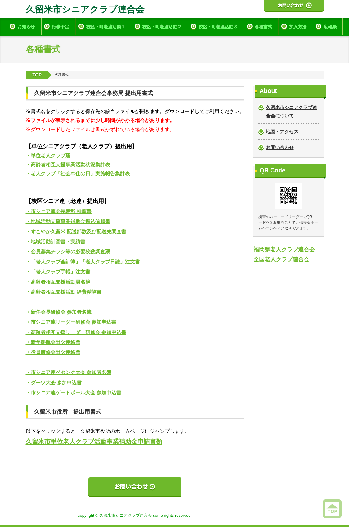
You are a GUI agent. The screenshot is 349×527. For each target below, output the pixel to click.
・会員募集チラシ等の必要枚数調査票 (68, 251)
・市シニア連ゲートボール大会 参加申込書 (73, 392)
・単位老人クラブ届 (48, 155)
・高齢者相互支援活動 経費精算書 (63, 292)
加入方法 (297, 26)
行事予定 (60, 26)
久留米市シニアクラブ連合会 (85, 9)
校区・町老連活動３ (218, 26)
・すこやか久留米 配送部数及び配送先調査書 (76, 231)
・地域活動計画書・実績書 (55, 241)
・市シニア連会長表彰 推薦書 (59, 211)
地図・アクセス (282, 131)
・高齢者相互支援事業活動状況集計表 (68, 164)
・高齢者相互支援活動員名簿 (58, 282)
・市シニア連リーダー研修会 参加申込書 (71, 322)
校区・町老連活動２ (161, 26)
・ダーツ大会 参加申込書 (54, 382)
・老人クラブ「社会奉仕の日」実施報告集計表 (78, 173)
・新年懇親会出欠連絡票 (53, 342)
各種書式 (263, 26)
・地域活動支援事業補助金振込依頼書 (68, 221)
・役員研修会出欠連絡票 (53, 352)
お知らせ (26, 26)
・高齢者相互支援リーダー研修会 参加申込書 (76, 332)
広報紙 (330, 26)
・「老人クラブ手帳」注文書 (58, 271)
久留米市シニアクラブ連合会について (291, 111)
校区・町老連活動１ (105, 26)
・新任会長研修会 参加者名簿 (59, 312)
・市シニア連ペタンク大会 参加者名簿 (68, 372)
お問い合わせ (280, 147)
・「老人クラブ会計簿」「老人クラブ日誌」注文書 (83, 261)
